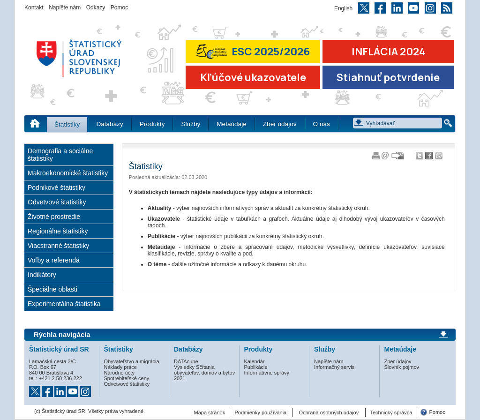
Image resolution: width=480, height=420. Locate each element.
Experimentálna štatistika (64, 304)
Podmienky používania (261, 412)
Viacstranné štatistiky (58, 245)
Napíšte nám (65, 7)
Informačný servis (334, 367)
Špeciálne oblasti (52, 289)
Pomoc (119, 7)
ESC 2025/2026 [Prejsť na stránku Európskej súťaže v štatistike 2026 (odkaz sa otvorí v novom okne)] (253, 51)
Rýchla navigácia (62, 334)
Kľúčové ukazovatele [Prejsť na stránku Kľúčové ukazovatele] (253, 77)
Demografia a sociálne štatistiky (60, 154)
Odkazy (95, 7)
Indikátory (42, 274)
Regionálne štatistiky (58, 231)
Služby (190, 124)
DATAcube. (187, 361)
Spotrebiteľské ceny (127, 378)
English (343, 8)
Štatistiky (67, 124)
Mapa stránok (209, 412)
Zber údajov (280, 124)
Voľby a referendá (54, 260)
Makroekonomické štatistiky (68, 173)
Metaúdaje (231, 124)
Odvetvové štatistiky (57, 202)
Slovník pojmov (402, 367)
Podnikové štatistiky (56, 187)
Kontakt (34, 7)
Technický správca (391, 412)
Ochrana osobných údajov (329, 412)
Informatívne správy (267, 372)
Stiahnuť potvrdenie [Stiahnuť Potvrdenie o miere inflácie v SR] (388, 77)
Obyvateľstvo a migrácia (131, 361)
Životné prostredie (54, 216)
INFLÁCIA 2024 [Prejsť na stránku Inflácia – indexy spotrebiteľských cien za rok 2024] (388, 52)
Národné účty (119, 372)
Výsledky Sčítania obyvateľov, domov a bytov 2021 (204, 372)
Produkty (152, 124)
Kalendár (254, 361)
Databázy (109, 124)
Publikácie (256, 367)
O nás (321, 124)
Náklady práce (120, 367)
